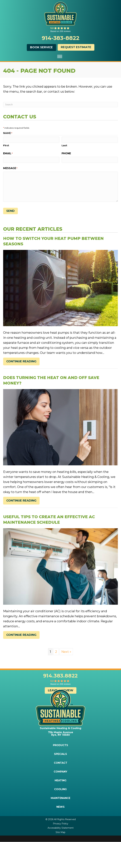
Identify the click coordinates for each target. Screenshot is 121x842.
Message (10, 168)
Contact (60, 763)
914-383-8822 (60, 38)
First (6, 145)
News (60, 807)
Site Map (60, 832)
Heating (60, 780)
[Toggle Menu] (59, 56)
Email (8, 153)
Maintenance (60, 798)
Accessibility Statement (61, 827)
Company (60, 771)
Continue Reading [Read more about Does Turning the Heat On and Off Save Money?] (21, 501)
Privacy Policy (60, 823)
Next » (66, 652)
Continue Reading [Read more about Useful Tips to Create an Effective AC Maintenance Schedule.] (21, 636)
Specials (60, 754)
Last (64, 145)
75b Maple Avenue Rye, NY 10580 (60, 733)
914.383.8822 (60, 676)
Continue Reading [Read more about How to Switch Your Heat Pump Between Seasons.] (21, 362)
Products (60, 745)
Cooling (60, 789)
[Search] (60, 104)
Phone (66, 153)
